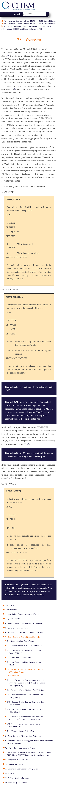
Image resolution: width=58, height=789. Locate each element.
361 (8, 55)
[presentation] (43, 669)
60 (25, 372)
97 (15, 89)
